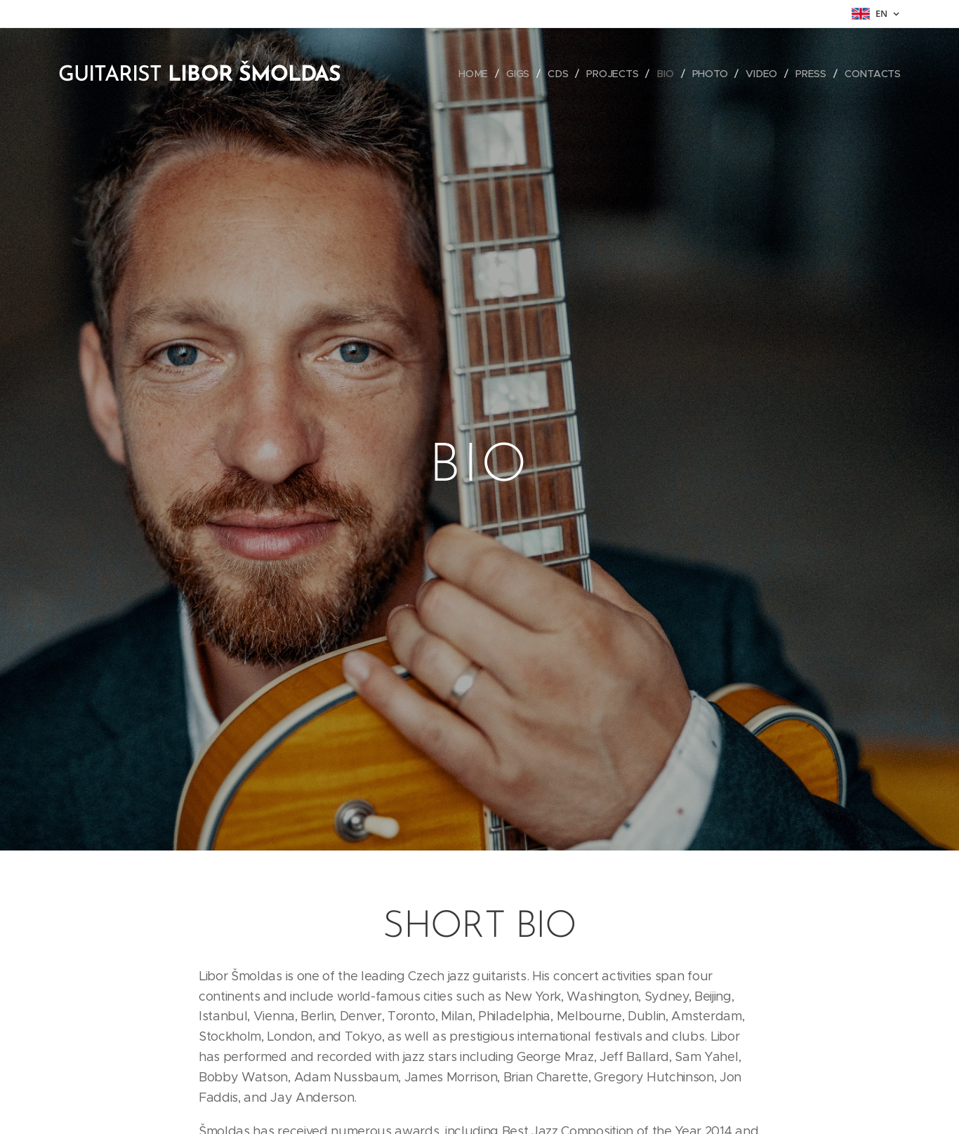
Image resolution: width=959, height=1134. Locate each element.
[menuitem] (477, 73)
